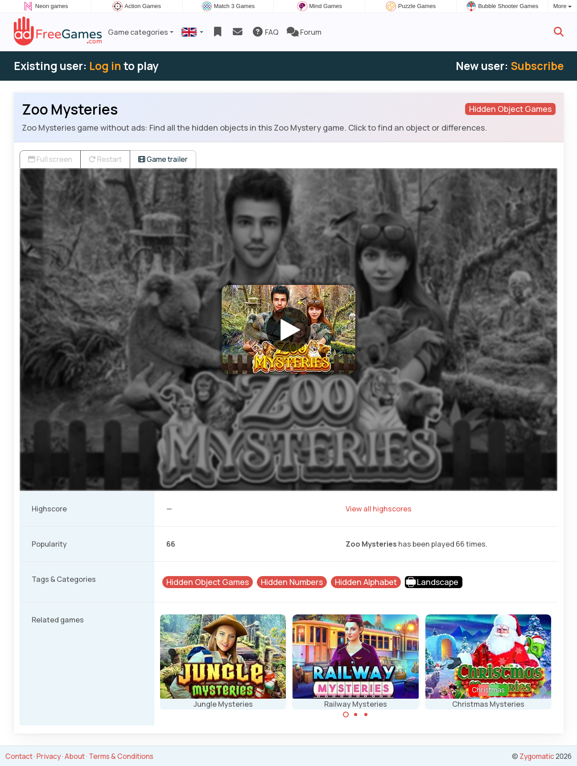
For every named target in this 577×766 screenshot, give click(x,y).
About (75, 756)
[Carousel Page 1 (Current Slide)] (346, 715)
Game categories (138, 32)
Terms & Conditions (121, 756)
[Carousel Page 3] (366, 715)
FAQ (265, 32)
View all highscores (379, 509)
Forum (304, 32)
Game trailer (163, 159)
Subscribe (537, 65)
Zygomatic (536, 756)
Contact (19, 756)
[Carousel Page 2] (356, 715)
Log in (105, 65)
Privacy (49, 756)
